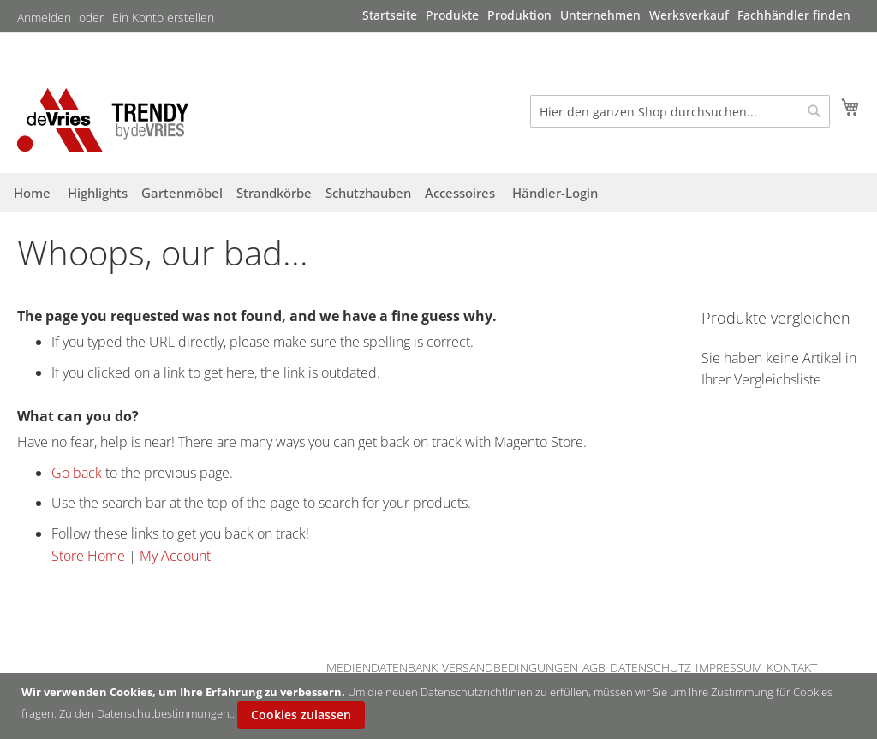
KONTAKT (792, 667)
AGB (594, 667)
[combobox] (680, 111)
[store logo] (102, 119)
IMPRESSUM (728, 667)
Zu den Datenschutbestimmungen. (145, 713)
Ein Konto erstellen (163, 17)
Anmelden (44, 17)
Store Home (88, 555)
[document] (440, 706)
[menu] (606, 15)
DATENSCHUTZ (650, 667)
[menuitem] (390, 15)
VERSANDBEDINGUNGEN (510, 667)
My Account (175, 555)
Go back (76, 472)
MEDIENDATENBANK (382, 667)
